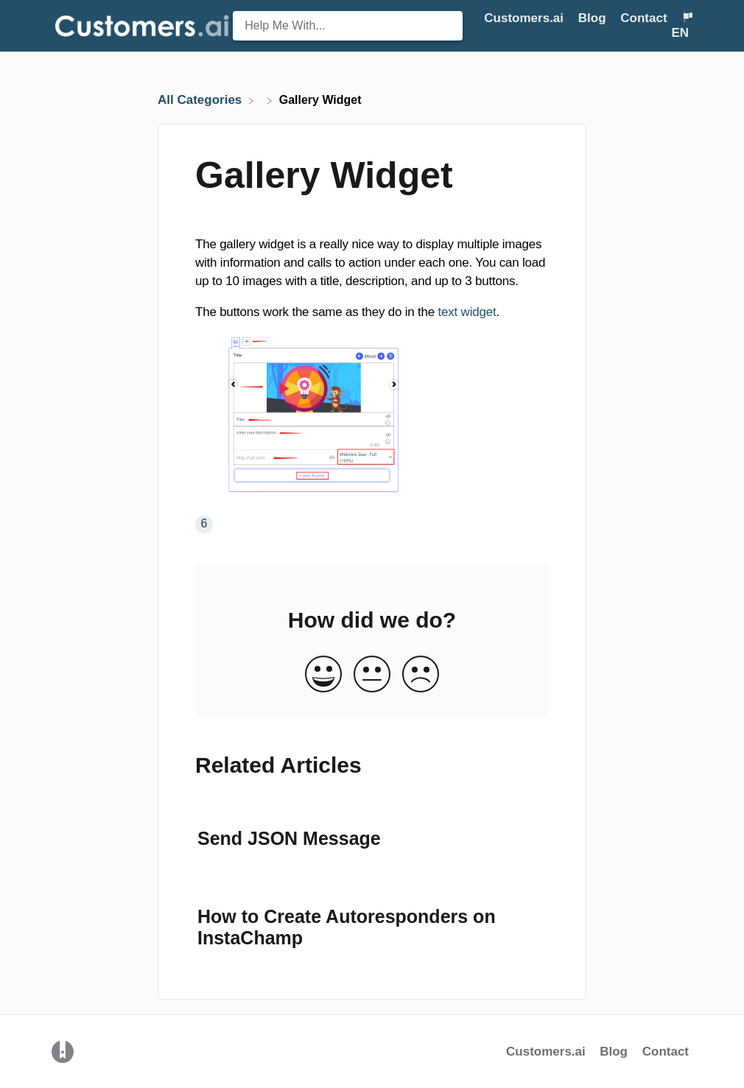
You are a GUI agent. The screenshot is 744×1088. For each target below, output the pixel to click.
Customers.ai (546, 1052)
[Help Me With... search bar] (348, 26)
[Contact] (645, 18)
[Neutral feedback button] (372, 675)
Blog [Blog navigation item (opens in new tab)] (594, 18)
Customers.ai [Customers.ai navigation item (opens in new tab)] (525, 18)
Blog (615, 1052)
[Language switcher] (681, 25)
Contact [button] (643, 18)
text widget (465, 312)
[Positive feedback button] (323, 675)
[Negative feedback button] (420, 675)
